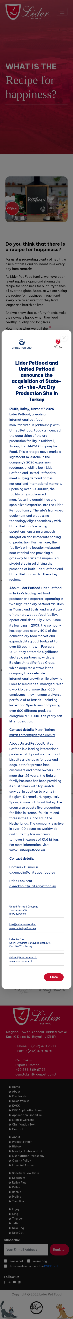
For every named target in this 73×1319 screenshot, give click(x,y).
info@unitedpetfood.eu (22, 924)
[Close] (64, 337)
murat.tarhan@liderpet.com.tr (32, 735)
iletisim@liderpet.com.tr (23, 957)
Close (54, 977)
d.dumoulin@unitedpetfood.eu (32, 872)
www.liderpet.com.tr (21, 961)
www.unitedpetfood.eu (22, 928)
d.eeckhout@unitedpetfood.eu (32, 886)
